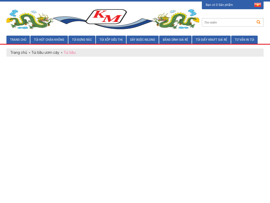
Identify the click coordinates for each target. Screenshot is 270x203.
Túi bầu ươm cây (45, 52)
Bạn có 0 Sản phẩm (219, 5)
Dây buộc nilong (142, 40)
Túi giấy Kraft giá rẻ (211, 40)
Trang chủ (18, 40)
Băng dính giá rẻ (175, 40)
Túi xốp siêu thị (111, 40)
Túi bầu (70, 52)
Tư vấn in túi (244, 40)
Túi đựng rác (82, 40)
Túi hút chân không (49, 40)
